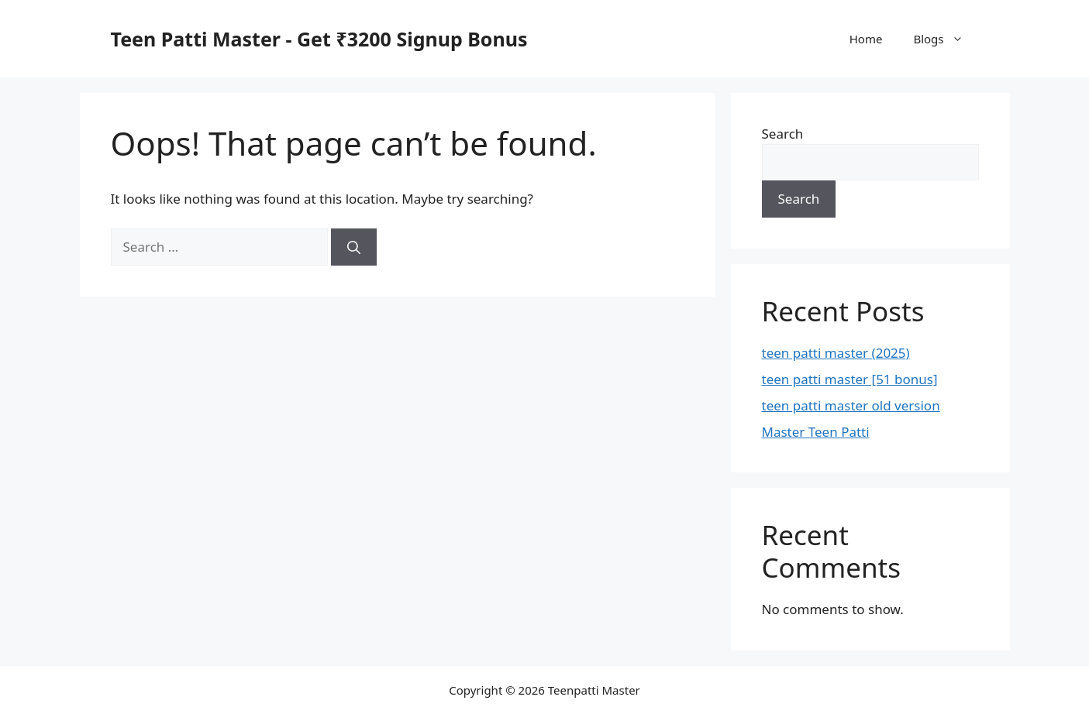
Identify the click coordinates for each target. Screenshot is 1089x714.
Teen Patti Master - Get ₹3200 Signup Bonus (319, 39)
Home (866, 38)
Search (783, 133)
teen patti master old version (851, 405)
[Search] (354, 247)
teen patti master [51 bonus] (850, 379)
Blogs (945, 38)
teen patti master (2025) (836, 353)
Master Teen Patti (816, 432)
